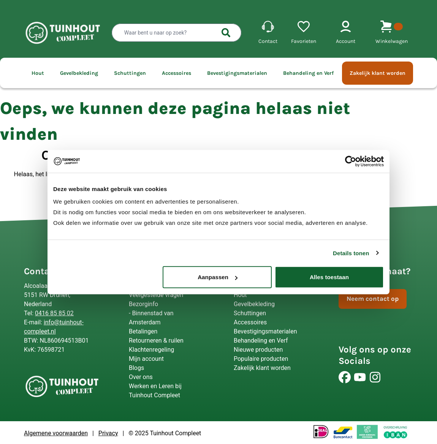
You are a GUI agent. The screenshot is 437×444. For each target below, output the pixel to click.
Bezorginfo (143, 304)
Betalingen (143, 331)
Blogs (136, 367)
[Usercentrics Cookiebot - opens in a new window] (350, 161)
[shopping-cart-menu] (391, 33)
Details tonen (351, 253)
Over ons (141, 377)
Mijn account (146, 358)
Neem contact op (373, 298)
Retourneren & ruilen (156, 340)
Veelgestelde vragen (156, 295)
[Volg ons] (345, 377)
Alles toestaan (329, 277)
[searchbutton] (226, 32)
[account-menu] (345, 33)
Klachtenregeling (151, 349)
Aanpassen (218, 277)
